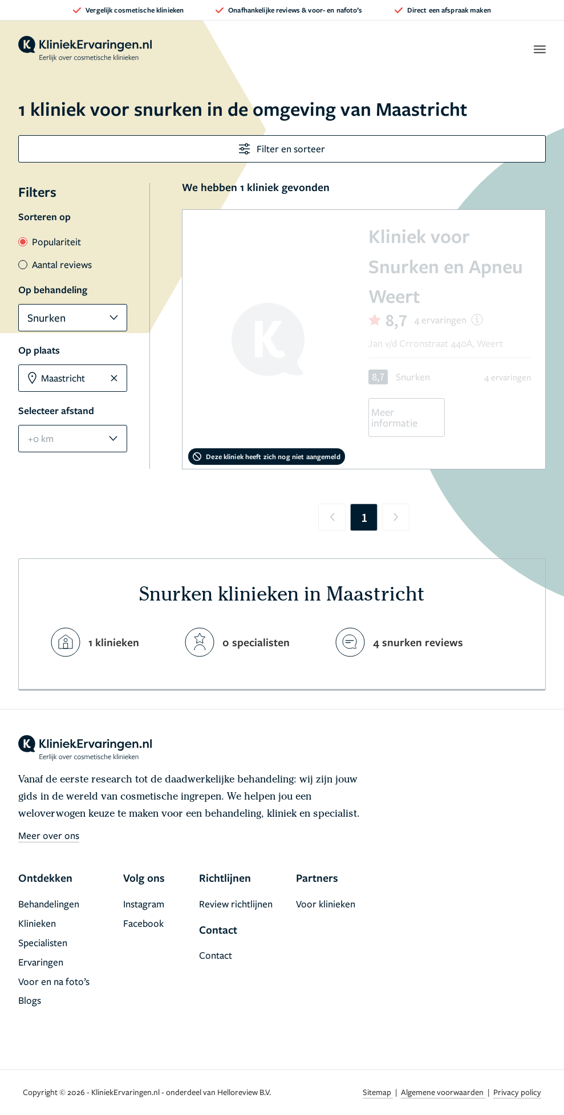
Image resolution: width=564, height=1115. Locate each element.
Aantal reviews (55, 264)
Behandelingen (48, 903)
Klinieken (37, 923)
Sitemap (378, 1091)
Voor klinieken (325, 903)
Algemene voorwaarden (443, 1091)
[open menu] (539, 49)
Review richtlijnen (236, 903)
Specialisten (42, 942)
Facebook (143, 923)
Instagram (143, 903)
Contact (215, 955)
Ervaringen (40, 961)
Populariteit (49, 241)
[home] (85, 49)
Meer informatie (394, 417)
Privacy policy (517, 1091)
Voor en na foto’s (54, 981)
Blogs (29, 1000)
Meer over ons (48, 835)
